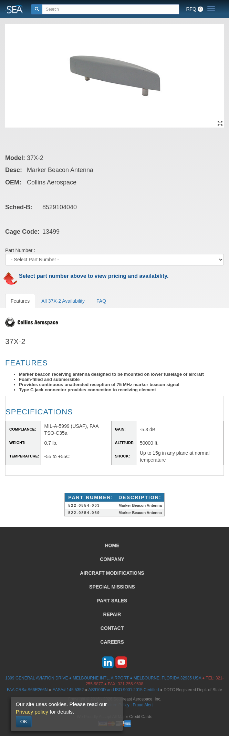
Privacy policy (32, 712)
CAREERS (112, 642)
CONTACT (112, 628)
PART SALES (112, 600)
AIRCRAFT (112, 573)
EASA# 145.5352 (68, 689)
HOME (112, 545)
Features (20, 301)
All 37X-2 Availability (63, 301)
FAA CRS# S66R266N (27, 689)
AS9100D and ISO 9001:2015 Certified (123, 689)
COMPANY (112, 559)
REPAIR (112, 614)
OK (23, 721)
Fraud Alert (143, 705)
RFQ (194, 9)
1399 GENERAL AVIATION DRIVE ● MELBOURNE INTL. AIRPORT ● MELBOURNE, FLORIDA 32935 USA (103, 678)
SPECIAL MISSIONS (112, 586)
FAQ (101, 301)
